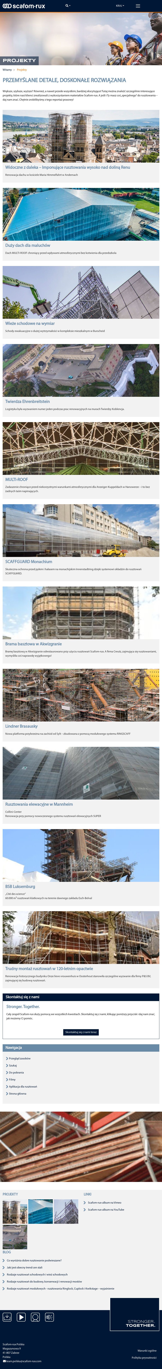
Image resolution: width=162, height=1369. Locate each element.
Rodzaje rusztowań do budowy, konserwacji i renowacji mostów (44, 1281)
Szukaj (13, 1065)
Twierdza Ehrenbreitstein (27, 402)
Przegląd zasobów (20, 1058)
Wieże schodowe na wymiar (30, 324)
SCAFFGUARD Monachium (28, 562)
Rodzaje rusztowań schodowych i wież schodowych (37, 1274)
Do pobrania (16, 1072)
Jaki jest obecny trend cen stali (24, 1267)
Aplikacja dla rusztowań (23, 1086)
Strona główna (17, 1093)
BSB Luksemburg (20, 887)
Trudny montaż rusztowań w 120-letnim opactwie (49, 969)
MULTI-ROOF (16, 480)
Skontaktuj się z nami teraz (81, 1032)
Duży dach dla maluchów (27, 246)
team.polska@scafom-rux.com (22, 1361)
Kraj (119, 6)
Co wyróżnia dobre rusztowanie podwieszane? (34, 1260)
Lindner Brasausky (21, 726)
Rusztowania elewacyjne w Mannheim (39, 805)
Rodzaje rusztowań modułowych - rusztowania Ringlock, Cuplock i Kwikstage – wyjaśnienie (60, 1288)
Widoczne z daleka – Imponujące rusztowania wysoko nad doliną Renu (67, 168)
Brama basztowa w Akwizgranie (33, 644)
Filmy (12, 1079)
